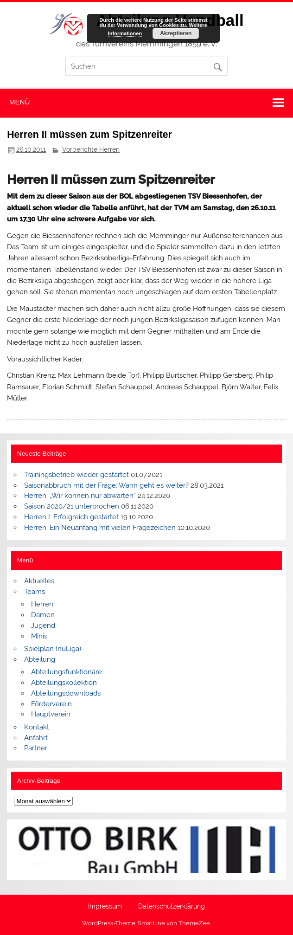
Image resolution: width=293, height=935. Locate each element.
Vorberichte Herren (91, 149)
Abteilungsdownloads (66, 693)
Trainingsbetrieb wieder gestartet (76, 475)
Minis (39, 636)
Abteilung (39, 659)
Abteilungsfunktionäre (66, 672)
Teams (34, 591)
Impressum (105, 906)
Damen (43, 615)
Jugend (43, 625)
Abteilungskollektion (64, 682)
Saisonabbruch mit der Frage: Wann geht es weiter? (106, 485)
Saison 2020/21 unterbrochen (71, 506)
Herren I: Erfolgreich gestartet (71, 517)
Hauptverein (50, 714)
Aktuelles (39, 581)
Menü (19, 102)
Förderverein (51, 704)
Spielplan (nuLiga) (52, 649)
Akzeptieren (175, 33)
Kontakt (36, 727)
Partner (35, 748)
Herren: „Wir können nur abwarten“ (80, 495)
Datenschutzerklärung (171, 906)
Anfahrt (36, 738)
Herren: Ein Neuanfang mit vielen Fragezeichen (100, 527)
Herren (42, 604)
